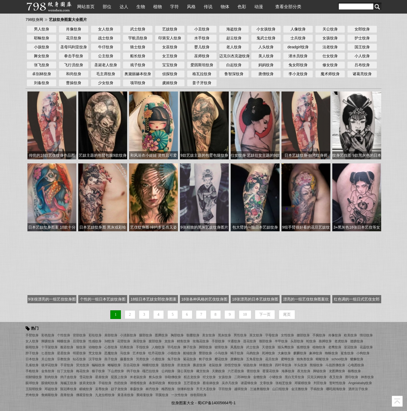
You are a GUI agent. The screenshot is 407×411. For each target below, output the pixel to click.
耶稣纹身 (41, 38)
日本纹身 (32, 359)
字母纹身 (271, 335)
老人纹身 (234, 47)
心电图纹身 (356, 365)
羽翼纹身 (161, 395)
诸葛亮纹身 (362, 74)
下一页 (265, 314)
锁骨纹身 (221, 347)
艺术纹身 (139, 353)
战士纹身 (105, 38)
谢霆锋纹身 (249, 383)
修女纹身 (330, 65)
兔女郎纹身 (298, 65)
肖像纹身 (73, 29)
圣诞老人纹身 (105, 65)
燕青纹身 (66, 395)
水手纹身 (201, 38)
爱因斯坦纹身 (201, 65)
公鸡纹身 (167, 371)
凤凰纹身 (236, 347)
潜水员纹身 (298, 56)
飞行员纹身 (73, 65)
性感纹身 (95, 341)
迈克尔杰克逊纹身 (234, 56)
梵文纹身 (95, 353)
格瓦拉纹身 (201, 74)
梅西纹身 (167, 389)
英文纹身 (255, 335)
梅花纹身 (82, 371)
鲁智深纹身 (233, 74)
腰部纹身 (303, 335)
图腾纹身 (161, 335)
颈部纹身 (265, 341)
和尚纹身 (73, 74)
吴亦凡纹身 (230, 383)
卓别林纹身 (41, 74)
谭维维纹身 (138, 383)
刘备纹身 (41, 83)
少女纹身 (105, 83)
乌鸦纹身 (252, 353)
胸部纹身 (177, 335)
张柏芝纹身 (283, 383)
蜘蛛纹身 (331, 353)
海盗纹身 (234, 29)
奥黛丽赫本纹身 (137, 74)
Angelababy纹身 (360, 383)
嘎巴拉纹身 (150, 371)
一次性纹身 (179, 395)
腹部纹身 (155, 341)
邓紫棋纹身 (303, 383)
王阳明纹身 (34, 389)
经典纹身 (126, 347)
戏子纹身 (137, 65)
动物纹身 (95, 347)
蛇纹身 (311, 341)
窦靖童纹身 (144, 395)
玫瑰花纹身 (201, 341)
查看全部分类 (288, 6)
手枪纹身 (32, 371)
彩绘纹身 (95, 335)
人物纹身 (158, 347)
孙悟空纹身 (232, 365)
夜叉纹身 (335, 377)
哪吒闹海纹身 (336, 389)
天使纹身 (268, 347)
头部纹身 (296, 341)
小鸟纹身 (221, 353)
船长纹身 (137, 56)
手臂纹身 (32, 335)
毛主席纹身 (105, 74)
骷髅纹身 (192, 335)
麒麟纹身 (299, 353)
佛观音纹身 (84, 395)
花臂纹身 (123, 341)
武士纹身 (137, 29)
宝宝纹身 (169, 65)
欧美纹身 (350, 335)
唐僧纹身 (266, 74)
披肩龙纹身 (87, 383)
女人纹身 (105, 29)
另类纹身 (142, 359)
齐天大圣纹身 (206, 389)
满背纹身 (139, 341)
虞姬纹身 (169, 83)
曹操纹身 (73, 83)
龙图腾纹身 (337, 371)
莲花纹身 (249, 341)
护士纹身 (362, 38)
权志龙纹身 (192, 377)
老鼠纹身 (215, 365)
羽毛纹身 (173, 347)
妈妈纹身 (266, 65)
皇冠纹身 (350, 347)
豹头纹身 (155, 377)
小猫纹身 (173, 353)
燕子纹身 (110, 359)
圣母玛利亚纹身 (73, 47)
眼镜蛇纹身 (49, 383)
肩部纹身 (110, 335)
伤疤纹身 (120, 383)
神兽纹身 (367, 377)
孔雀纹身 (32, 365)
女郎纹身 (362, 29)
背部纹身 (79, 335)
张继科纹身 (185, 389)
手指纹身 (142, 347)
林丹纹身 (152, 389)
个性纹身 (63, 335)
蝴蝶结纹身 (150, 365)
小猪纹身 (275, 377)
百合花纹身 (131, 365)
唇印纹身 (351, 377)
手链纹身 (104, 383)
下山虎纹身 (116, 371)
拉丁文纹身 (65, 371)
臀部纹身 (205, 353)
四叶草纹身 (283, 365)
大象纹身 (284, 353)
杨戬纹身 (354, 371)
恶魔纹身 (110, 353)
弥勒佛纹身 (173, 377)
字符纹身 (224, 389)
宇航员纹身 (137, 38)
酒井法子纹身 (358, 389)
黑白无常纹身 (294, 377)
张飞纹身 (41, 65)
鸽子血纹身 (68, 377)
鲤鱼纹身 (183, 341)
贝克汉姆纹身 (317, 377)
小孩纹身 (41, 47)
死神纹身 (268, 353)
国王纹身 (362, 47)
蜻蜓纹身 (322, 359)
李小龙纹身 (298, 74)
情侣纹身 (366, 335)
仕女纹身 (330, 56)
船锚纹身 (189, 353)
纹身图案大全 (182, 403)
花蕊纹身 (366, 347)
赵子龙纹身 (119, 389)
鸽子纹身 (133, 371)
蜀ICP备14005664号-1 (217, 403)
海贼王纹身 (68, 383)
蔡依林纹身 (211, 383)
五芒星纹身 (192, 383)
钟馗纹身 (265, 365)
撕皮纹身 (199, 365)
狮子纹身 (189, 347)
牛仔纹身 (105, 47)
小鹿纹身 (158, 359)
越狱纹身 (240, 389)
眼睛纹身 (32, 347)
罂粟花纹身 (270, 371)
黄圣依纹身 (125, 395)
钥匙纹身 (249, 365)
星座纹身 (101, 377)
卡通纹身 (233, 341)
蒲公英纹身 (185, 371)
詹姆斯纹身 (49, 395)
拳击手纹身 (73, 56)
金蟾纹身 (259, 377)
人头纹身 (266, 47)
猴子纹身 (98, 371)
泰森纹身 (136, 389)
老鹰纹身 (334, 347)
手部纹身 (218, 341)
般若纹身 (66, 347)
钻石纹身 (79, 359)
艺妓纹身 (169, 29)
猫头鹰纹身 (286, 347)
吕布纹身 (362, 65)
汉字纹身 (95, 359)
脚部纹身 (205, 347)
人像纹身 (298, 29)
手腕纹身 (318, 335)
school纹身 (339, 359)
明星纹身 (79, 353)
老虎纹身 (340, 341)
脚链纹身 (319, 371)
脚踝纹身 (47, 341)
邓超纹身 (51, 389)
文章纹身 (266, 383)
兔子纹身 (173, 359)
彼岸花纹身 (49, 365)
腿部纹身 (145, 335)
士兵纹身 (298, 38)
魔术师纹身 (330, 74)
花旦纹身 (73, 38)
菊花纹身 (189, 359)
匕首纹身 (47, 353)
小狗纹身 (363, 353)
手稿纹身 (316, 389)
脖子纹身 (32, 353)
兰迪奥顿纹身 (260, 389)
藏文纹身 (202, 371)
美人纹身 (266, 56)
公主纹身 (105, 56)
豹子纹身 (205, 359)
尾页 (287, 314)
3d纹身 (109, 341)
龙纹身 (169, 341)
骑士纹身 (137, 47)
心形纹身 (110, 347)
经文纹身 (209, 377)
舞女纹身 (41, 56)
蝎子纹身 (236, 353)
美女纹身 (208, 335)
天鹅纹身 (218, 371)
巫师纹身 (201, 56)
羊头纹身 (300, 365)
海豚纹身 (288, 371)
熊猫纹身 (316, 365)
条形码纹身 (157, 383)
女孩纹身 (330, 38)
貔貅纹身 (356, 359)
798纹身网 (34, 19)
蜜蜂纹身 (287, 359)
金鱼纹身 (47, 371)
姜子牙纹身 (201, 83)
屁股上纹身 (119, 377)
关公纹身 (330, 29)
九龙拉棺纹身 (105, 395)
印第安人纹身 (169, 38)
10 (245, 314)
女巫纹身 (169, 47)
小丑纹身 (201, 29)
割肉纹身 (51, 377)
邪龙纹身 (183, 365)
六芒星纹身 (236, 371)
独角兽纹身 (305, 359)
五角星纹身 (254, 359)
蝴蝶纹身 (63, 341)
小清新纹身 (128, 335)
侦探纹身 (169, 74)
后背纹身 (79, 341)
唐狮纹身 (236, 359)
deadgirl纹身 (298, 47)
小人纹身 (362, 56)
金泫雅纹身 (299, 389)
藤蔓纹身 (126, 359)
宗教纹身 (63, 359)
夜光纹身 (303, 371)
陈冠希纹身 (68, 389)
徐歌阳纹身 (198, 395)
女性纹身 (287, 335)
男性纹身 (240, 335)
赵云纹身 (234, 38)
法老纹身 (330, 47)
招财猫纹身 (34, 377)
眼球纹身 (32, 383)
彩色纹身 (47, 335)
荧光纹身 (82, 365)
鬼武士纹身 (265, 38)
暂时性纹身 (337, 383)
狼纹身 (81, 347)
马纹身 (125, 353)
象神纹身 (315, 353)
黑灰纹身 (224, 335)
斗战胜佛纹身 (335, 365)
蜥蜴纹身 (114, 365)
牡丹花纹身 (156, 353)
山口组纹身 (280, 389)
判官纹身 (320, 383)
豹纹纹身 (174, 383)
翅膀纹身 (356, 341)
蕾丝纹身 (253, 371)
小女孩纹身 (265, 29)
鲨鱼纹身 (347, 353)
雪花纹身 (85, 377)
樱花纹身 (221, 359)
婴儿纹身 (201, 47)
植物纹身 (318, 347)
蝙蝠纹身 (98, 365)
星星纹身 (63, 353)
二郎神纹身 (242, 377)
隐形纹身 (167, 365)
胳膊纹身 (325, 341)
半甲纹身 (281, 341)
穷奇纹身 (32, 395)
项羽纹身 (137, 83)
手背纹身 (66, 365)
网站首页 (86, 6)
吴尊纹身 (101, 389)
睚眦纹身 (85, 389)
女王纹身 (169, 56)
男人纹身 (41, 29)
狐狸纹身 (303, 347)
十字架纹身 (49, 347)
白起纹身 (234, 65)
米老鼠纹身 (138, 377)
